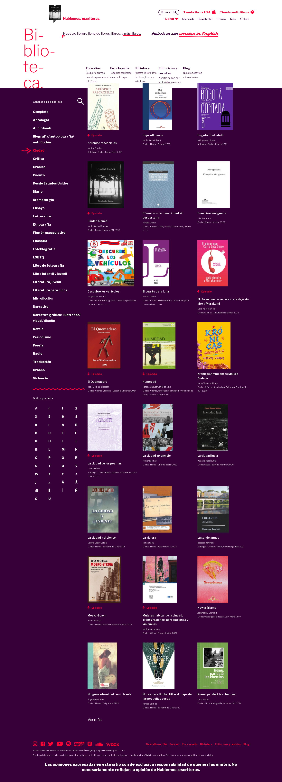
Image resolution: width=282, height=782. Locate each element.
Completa (41, 112)
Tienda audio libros (234, 12)
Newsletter (206, 19)
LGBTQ (38, 257)
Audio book (42, 128)
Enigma (99, 750)
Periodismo (42, 337)
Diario (37, 191)
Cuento (39, 175)
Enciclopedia (121, 73)
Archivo (244, 19)
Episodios (97, 75)
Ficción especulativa (49, 233)
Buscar (166, 12)
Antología (41, 120)
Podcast (175, 744)
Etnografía (42, 224)
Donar (169, 19)
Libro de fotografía (48, 265)
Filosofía (40, 241)
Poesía (38, 345)
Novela (38, 329)
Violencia (40, 378)
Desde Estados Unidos (51, 183)
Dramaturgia (43, 200)
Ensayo (38, 208)
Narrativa (41, 307)
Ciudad (38, 150)
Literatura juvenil (47, 282)
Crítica (38, 159)
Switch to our (185, 34)
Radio (37, 353)
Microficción (43, 298)
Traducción (42, 362)
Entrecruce (42, 216)
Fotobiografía (44, 249)
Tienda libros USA (197, 12)
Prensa (221, 19)
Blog (194, 73)
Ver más (95, 719)
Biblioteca (146, 75)
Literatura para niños (50, 290)
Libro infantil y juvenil (50, 274)
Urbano (39, 370)
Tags (233, 19)
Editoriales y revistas (170, 76)
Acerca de (188, 19)
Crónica (39, 167)
